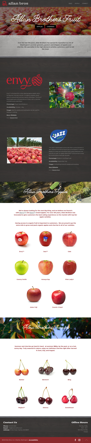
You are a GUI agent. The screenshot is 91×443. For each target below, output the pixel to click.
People (77, 3)
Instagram (79, 440)
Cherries (50, 26)
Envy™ (22, 213)
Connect (85, 3)
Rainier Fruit (14, 117)
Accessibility (33, 440)
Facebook (75, 440)
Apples (40, 26)
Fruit (70, 3)
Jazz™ (33, 213)
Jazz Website (53, 167)
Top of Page (86, 440)
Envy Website (11, 115)
